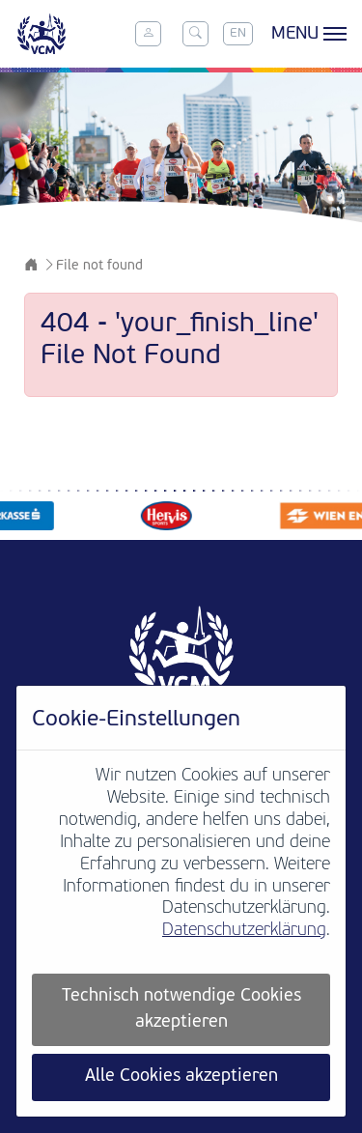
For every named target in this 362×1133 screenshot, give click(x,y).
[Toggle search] (195, 33)
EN (238, 33)
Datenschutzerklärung (244, 930)
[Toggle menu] (306, 33)
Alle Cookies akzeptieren (181, 1076)
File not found (99, 266)
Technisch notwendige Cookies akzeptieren (181, 1009)
